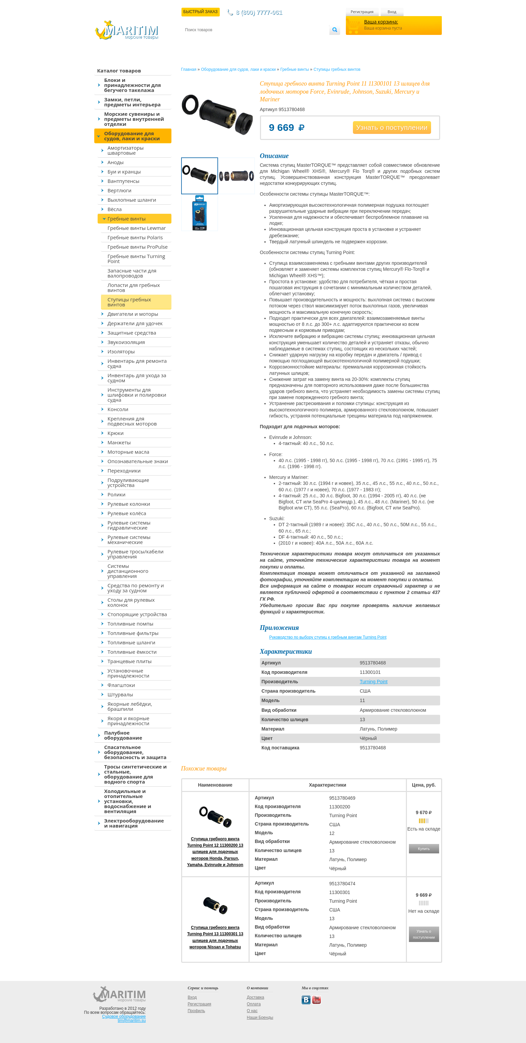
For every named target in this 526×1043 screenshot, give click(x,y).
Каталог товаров (119, 70)
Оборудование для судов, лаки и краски (132, 136)
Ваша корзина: (381, 21)
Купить (424, 849)
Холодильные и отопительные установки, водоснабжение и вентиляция (127, 801)
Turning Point (373, 681)
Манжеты (119, 442)
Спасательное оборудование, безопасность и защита (135, 752)
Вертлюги (120, 190)
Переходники (124, 470)
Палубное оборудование (123, 735)
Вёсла (115, 209)
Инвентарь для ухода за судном (137, 378)
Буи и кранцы (124, 171)
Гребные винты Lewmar (137, 228)
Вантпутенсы (124, 181)
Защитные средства (132, 332)
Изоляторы (121, 351)
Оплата (240, 41)
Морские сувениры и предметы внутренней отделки (134, 118)
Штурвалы (120, 694)
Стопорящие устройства (137, 614)
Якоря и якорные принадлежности (129, 721)
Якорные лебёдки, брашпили (130, 706)
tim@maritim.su (132, 1020)
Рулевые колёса (127, 513)
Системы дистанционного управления (128, 570)
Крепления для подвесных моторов (132, 421)
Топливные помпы (131, 623)
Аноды (116, 162)
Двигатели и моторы (133, 313)
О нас (252, 1010)
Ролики (116, 494)
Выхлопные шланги (132, 199)
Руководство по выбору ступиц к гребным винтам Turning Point (328, 637)
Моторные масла (129, 451)
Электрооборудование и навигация (134, 823)
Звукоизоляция (126, 342)
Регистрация (362, 11)
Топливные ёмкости (132, 651)
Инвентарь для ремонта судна (137, 363)
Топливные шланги (131, 642)
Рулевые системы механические (129, 539)
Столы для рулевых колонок (131, 602)
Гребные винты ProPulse (138, 246)
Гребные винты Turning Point (136, 258)
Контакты (193, 41)
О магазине (265, 41)
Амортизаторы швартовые (126, 150)
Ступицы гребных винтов (129, 302)
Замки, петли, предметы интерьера (132, 102)
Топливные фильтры (133, 633)
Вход (392, 11)
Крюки (116, 433)
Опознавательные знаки (138, 461)
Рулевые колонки (129, 503)
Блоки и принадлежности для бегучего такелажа (132, 85)
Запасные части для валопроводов (132, 273)
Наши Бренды (260, 1017)
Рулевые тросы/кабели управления (136, 554)
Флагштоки (121, 685)
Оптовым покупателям (308, 41)
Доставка (217, 41)
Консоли (118, 409)
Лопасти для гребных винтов (134, 287)
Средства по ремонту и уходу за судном (136, 588)
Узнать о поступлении (392, 127)
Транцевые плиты (130, 661)
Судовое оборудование (124, 1016)
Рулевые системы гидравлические (129, 525)
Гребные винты (127, 218)
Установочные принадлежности (129, 673)
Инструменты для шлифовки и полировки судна (137, 394)
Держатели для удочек (135, 323)
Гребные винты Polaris (135, 237)
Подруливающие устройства (128, 482)
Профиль (196, 1010)
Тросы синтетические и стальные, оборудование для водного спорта (135, 774)
